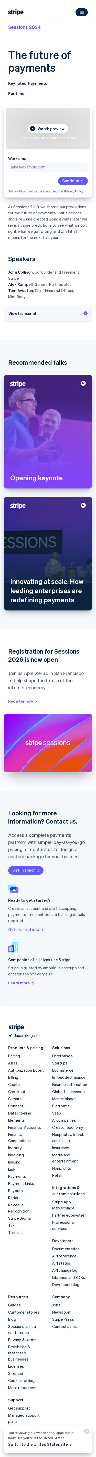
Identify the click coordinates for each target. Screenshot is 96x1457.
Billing (13, 1077)
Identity (15, 1147)
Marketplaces (64, 1098)
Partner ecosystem (69, 1215)
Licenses (16, 1366)
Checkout (17, 1091)
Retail (57, 1175)
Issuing (14, 1162)
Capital (14, 1084)
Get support (19, 1408)
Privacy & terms (22, 1339)
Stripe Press (63, 1319)
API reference (64, 1255)
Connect (15, 1105)
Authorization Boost (26, 1070)
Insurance (60, 1147)
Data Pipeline (19, 1113)
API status (61, 1263)
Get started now (26, 929)
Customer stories (23, 1312)
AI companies (64, 1120)
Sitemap (15, 1373)
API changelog (65, 1270)
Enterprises (62, 1055)
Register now (23, 701)
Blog (12, 1319)
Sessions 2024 (24, 27)
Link (11, 1169)
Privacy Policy (73, 191)
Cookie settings (22, 1380)
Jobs (56, 1304)
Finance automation (69, 1084)
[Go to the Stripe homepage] (14, 1027)
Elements (16, 1120)
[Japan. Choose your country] (24, 1035)
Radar (13, 1197)
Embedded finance (69, 1077)
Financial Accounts (24, 1127)
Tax (11, 1225)
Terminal (16, 1232)
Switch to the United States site (40, 1444)
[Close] (86, 1432)
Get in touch (26, 870)
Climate (15, 1098)
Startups (60, 1063)
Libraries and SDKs (68, 1277)
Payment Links (21, 1183)
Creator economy (67, 1127)
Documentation (66, 1248)
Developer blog (66, 1284)
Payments (17, 1176)
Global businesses (68, 1091)
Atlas (12, 1063)
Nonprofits (61, 1168)
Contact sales (64, 1326)
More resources (22, 1387)
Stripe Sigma (19, 1218)
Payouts (15, 1190)
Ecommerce (63, 1070)
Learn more (21, 982)
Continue (73, 180)
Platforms (61, 1105)
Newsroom (62, 1312)
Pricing (14, 1055)
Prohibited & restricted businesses (19, 1353)
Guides (14, 1304)
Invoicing (16, 1154)
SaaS (56, 1113)
